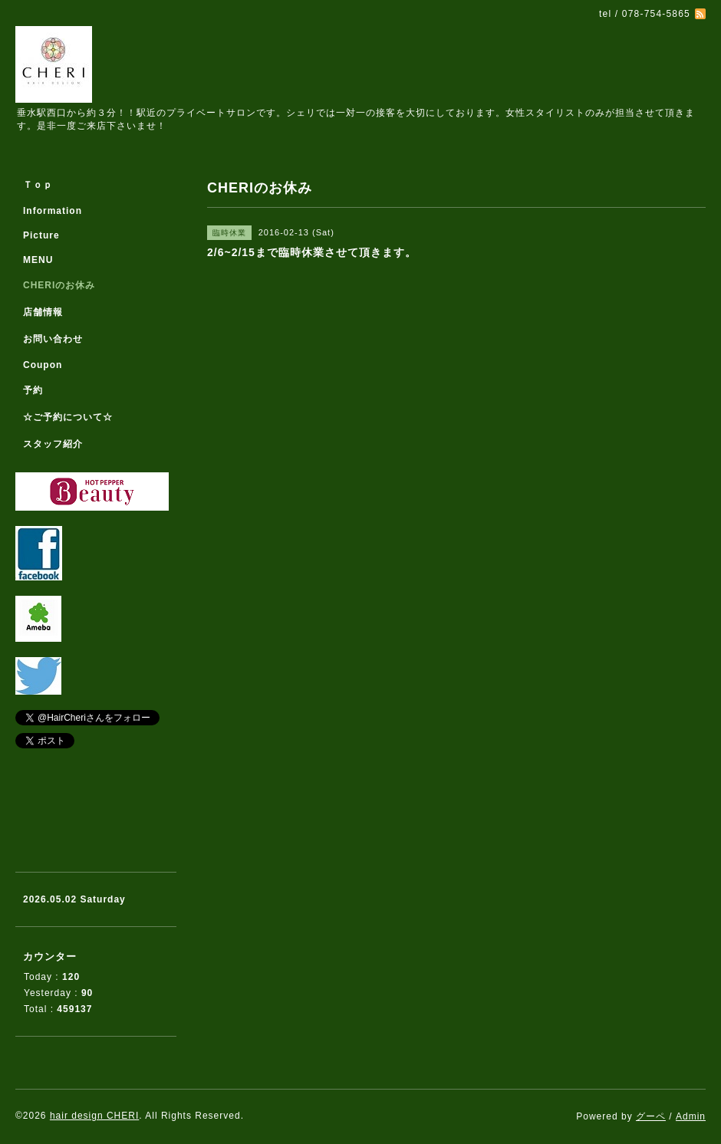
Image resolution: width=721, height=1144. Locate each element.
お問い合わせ (53, 339)
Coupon (42, 365)
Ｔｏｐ (38, 184)
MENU (38, 260)
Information (52, 210)
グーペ (651, 1116)
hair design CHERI (94, 1115)
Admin (691, 1116)
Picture (41, 235)
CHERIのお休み (59, 285)
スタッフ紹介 (53, 444)
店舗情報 (43, 312)
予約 (33, 390)
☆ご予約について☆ (68, 417)
